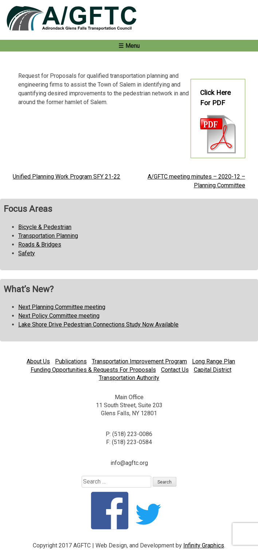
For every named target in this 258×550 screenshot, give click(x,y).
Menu (132, 45)
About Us (38, 361)
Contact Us (175, 369)
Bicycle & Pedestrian (44, 227)
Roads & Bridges (39, 244)
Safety (26, 253)
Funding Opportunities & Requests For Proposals (93, 369)
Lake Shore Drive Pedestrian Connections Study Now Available (98, 324)
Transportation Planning (48, 235)
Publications (71, 361)
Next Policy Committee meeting (58, 315)
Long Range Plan (213, 361)
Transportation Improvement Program (139, 361)
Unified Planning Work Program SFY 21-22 (66, 176)
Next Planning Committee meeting (61, 306)
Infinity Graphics (203, 545)
